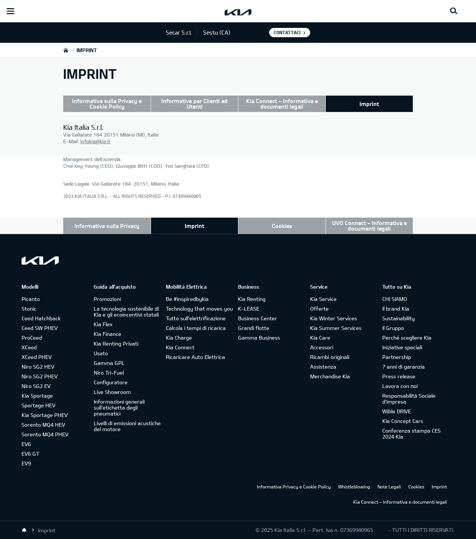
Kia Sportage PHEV (45, 415)
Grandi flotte (253, 328)
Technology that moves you (199, 308)
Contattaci (287, 32)
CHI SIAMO (394, 299)
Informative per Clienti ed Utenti (194, 103)
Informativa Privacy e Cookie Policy (294, 486)
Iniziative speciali (402, 347)
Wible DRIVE (396, 411)
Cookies (282, 225)
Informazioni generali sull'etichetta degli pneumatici (119, 407)
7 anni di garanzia (403, 366)
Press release (398, 376)
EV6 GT (30, 453)
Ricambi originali (329, 357)
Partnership (396, 357)
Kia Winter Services (333, 318)
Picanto (31, 299)
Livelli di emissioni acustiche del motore (127, 426)
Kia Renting (252, 299)
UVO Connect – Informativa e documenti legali (369, 225)
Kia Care (320, 337)
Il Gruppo (393, 328)
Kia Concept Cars (402, 421)
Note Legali (389, 486)
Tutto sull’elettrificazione (196, 318)
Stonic (29, 308)
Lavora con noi (400, 386)
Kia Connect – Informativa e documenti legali (282, 103)
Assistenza (323, 366)
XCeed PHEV (37, 357)
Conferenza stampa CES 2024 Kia (411, 433)
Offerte (319, 308)
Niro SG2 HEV (38, 366)
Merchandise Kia (330, 376)
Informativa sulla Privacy (106, 225)
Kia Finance (107, 334)
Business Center (257, 318)
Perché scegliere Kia (406, 337)
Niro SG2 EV (36, 386)
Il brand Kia (395, 308)
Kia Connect (180, 347)
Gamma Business (259, 337)
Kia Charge (179, 337)
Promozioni (107, 299)
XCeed (29, 347)
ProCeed (32, 337)
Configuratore (111, 382)
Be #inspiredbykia (187, 299)
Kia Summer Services (335, 328)
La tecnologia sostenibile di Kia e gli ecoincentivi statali (126, 311)
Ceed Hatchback (41, 318)
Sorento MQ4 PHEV (45, 434)
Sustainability (398, 318)
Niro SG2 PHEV (40, 376)
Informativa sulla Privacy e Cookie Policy (107, 103)
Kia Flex (103, 324)
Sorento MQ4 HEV (43, 424)
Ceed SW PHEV (40, 328)
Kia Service (323, 299)
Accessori (321, 347)
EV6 (26, 444)
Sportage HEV (38, 405)
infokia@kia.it (95, 141)
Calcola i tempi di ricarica (196, 328)
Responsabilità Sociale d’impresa (408, 398)
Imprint (369, 103)
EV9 (26, 463)
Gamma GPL (109, 363)
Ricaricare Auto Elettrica (195, 357)
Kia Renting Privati (116, 343)
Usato (101, 353)
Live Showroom (112, 392)
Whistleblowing (354, 486)
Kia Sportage (37, 395)
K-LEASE (248, 308)
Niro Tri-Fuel (109, 372)
